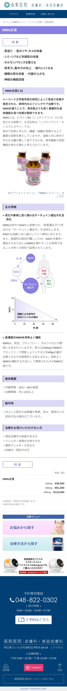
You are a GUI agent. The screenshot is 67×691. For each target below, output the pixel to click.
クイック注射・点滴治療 (41, 22)
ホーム (6, 22)
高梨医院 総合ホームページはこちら (33, 679)
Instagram (33, 667)
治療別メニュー (19, 22)
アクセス (56, 647)
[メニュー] (61, 14)
